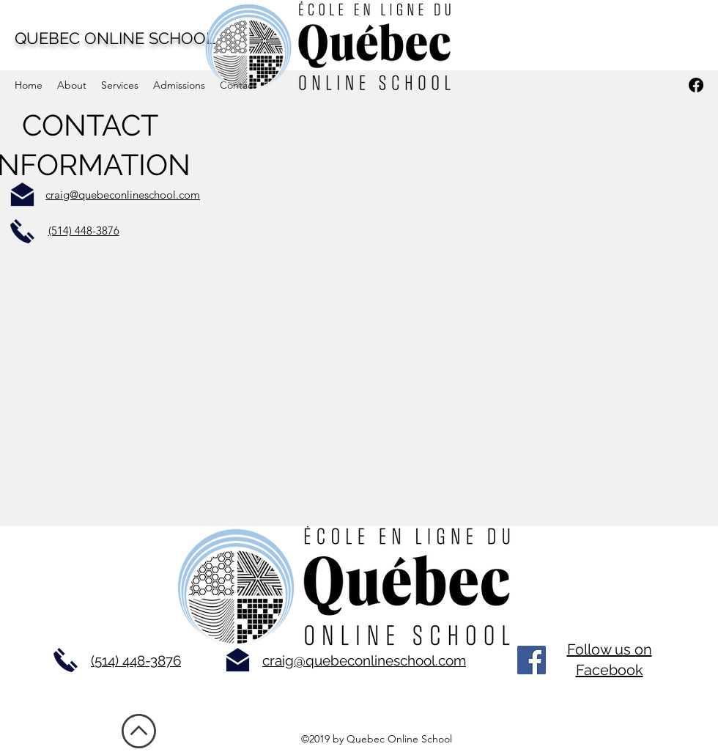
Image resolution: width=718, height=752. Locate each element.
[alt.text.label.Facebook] (696, 85)
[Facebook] (531, 660)
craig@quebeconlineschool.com (364, 660)
